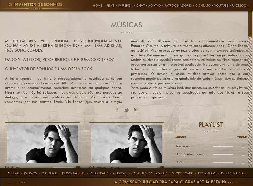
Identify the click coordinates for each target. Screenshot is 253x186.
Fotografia (98, 173)
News (110, 5)
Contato (203, 5)
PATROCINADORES (178, 5)
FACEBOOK (240, 5)
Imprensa (125, 5)
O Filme (13, 173)
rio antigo (207, 173)
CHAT (140, 5)
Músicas (120, 173)
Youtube (221, 5)
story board (182, 173)
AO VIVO (154, 5)
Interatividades (233, 173)
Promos (30, 173)
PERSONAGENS (73, 173)
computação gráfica (149, 173)
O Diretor (50, 173)
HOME (97, 5)
